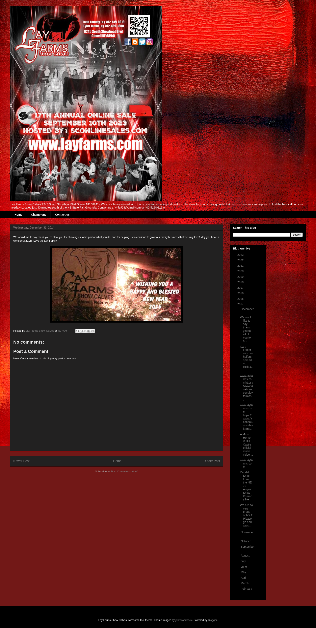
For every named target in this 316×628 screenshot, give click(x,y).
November (247, 532)
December (247, 309)
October (246, 541)
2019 (240, 276)
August (245, 555)
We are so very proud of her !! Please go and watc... (246, 515)
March (245, 583)
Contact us (62, 214)
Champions (38, 214)
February (246, 588)
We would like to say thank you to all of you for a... (246, 329)
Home (18, 214)
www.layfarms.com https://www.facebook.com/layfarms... (246, 416)
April (244, 577)
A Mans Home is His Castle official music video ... (246, 444)
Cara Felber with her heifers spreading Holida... (246, 358)
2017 (240, 287)
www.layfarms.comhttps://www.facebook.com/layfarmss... (246, 387)
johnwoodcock (183, 620)
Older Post (212, 461)
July (243, 561)
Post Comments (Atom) (124, 471)
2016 (240, 293)
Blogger (212, 620)
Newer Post (21, 461)
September (247, 546)
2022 (240, 260)
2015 (240, 298)
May (244, 572)
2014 (240, 304)
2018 (240, 282)
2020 (240, 271)
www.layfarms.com (246, 463)
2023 (240, 254)
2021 (240, 265)
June (244, 566)
